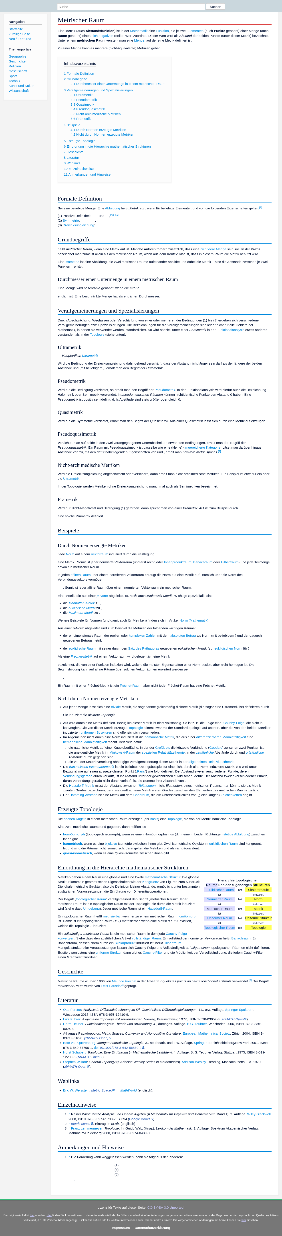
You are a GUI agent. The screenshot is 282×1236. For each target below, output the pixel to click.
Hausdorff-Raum (159, 908)
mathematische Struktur (162, 877)
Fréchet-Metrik (82, 656)
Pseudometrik (165, 390)
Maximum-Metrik (80, 612)
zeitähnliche (205, 752)
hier (32, 1215)
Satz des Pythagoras (143, 648)
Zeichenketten (231, 795)
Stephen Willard (75, 1062)
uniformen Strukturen (96, 732)
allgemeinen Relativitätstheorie (211, 762)
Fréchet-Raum (130, 685)
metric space (80, 1124)
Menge (139, 40)
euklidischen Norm (228, 648)
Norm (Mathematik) (193, 620)
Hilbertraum (230, 562)
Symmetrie (71, 220)
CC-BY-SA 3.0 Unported (165, 1207)
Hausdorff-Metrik (81, 785)
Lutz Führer (72, 1019)
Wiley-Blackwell (259, 1114)
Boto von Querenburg (79, 1043)
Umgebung (91, 908)
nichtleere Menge (213, 249)
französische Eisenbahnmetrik (91, 766)
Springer (200, 1043)
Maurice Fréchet (124, 981)
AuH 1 (114, 214)
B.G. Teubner (197, 1024)
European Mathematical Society (206, 1033)
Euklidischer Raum (219, 890)
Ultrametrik (90, 355)
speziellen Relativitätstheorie (163, 752)
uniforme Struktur (109, 952)
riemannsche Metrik (159, 737)
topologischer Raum (91, 899)
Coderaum (141, 795)
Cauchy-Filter (153, 952)
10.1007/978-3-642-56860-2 (120, 1047)
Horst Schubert (74, 1052)
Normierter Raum (219, 899)
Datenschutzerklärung (152, 1228)
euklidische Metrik (81, 608)
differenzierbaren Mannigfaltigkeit (221, 737)
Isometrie (72, 262)
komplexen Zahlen (142, 635)
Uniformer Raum (219, 918)
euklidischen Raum (223, 843)
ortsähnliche (255, 752)
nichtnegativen (102, 36)
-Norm (102, 596)
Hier (49, 1215)
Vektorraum (99, 554)
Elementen (195, 31)
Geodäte (215, 747)
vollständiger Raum (146, 938)
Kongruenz (150, 882)
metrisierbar (112, 916)
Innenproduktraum (177, 562)
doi (96, 1047)
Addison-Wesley (194, 1062)
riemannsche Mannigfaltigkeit (85, 742)
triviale (116, 707)
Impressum (121, 1228)
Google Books (139, 1119)
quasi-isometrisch (77, 853)
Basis (154, 819)
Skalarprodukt (125, 943)
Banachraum (202, 562)
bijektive (111, 843)
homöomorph (74, 834)
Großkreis (162, 747)
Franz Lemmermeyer (87, 1128)
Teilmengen (147, 785)
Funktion (162, 31)
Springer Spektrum (239, 1009)
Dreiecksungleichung (78, 225)
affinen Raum (81, 575)
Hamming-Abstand (83, 795)
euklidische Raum (82, 648)
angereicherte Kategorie (202, 447)
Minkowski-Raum (122, 752)
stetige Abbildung (236, 834)
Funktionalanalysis (230, 330)
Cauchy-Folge (234, 723)
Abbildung (112, 208)
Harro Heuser (73, 1024)
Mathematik (139, 31)
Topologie (97, 334)
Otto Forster (72, 1009)
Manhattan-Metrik (81, 603)
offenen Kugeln (75, 819)
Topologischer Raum (219, 927)
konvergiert (66, 938)
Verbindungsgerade (78, 776)
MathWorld (128, 1090)
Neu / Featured (20, 39)
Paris (141, 771)
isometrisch (72, 843)
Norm (70, 554)
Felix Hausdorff (112, 986)
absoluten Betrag (183, 635)
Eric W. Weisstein (76, 1090)
